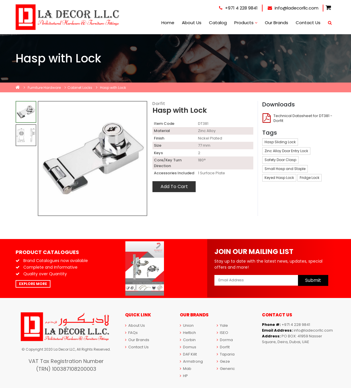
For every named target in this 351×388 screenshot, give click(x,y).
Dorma (225, 340)
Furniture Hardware (44, 87)
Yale (222, 325)
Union (187, 325)
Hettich (188, 332)
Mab (185, 368)
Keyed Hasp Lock (279, 177)
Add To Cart (174, 186)
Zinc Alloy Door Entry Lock (286, 150)
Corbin (188, 340)
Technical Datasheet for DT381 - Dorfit (302, 118)
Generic (226, 368)
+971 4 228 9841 (238, 8)
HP (184, 376)
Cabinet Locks (79, 87)
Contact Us (308, 23)
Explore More (33, 283)
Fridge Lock (309, 177)
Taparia (226, 354)
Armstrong (191, 361)
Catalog (218, 23)
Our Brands (276, 23)
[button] (328, 8)
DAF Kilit (188, 354)
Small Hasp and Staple (285, 168)
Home (167, 23)
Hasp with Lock (113, 87)
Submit (313, 280)
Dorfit (158, 103)
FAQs (131, 332)
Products (245, 23)
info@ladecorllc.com (293, 8)
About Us (191, 23)
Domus (188, 347)
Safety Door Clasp (280, 159)
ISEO (222, 332)
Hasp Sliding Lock (280, 141)
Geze (223, 361)
